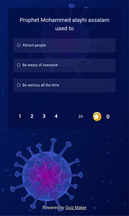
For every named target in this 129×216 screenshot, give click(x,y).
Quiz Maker (75, 207)
